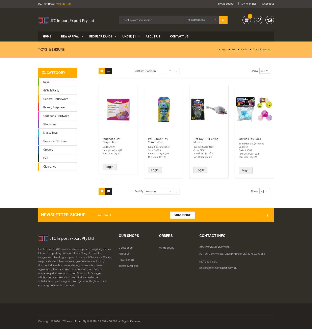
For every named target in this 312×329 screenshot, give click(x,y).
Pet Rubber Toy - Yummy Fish (159, 140)
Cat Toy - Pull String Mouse (205, 140)
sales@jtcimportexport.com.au (218, 268)
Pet (233, 49)
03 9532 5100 (64, 4)
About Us (124, 253)
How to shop (126, 260)
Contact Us (126, 247)
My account (166, 247)
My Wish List (248, 3)
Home (222, 49)
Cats (244, 49)
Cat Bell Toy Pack (250, 139)
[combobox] (151, 20)
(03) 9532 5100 (208, 262)
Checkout (268, 3)
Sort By (139, 71)
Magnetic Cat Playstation (111, 140)
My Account (225, 3)
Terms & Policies (128, 266)
